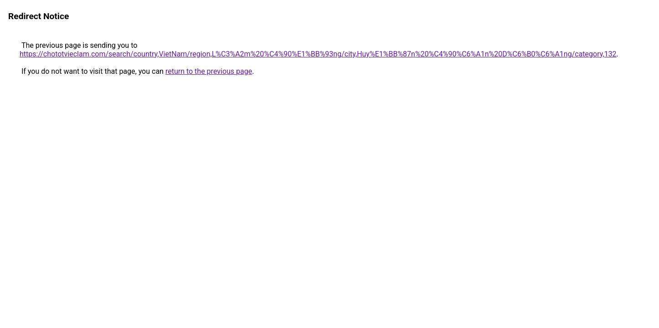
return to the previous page (208, 71)
